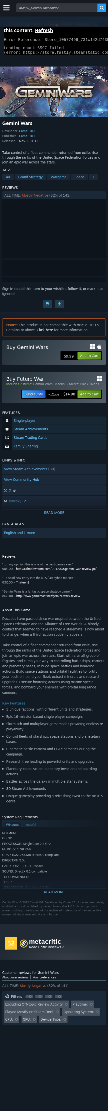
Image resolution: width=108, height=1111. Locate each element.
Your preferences (44, 980)
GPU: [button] (27, 1022)
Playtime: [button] (80, 1007)
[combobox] (57, 8)
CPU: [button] (9, 1022)
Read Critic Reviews (45, 950)
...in (6, 567)
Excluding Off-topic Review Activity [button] (34, 1007)
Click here (45, 333)
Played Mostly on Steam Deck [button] (29, 1015)
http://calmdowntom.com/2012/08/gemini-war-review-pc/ (56, 572)
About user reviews (15, 980)
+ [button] (93, 180)
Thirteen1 (22, 585)
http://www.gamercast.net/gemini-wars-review (48, 599)
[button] (54, 198)
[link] (62, 397)
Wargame (58, 180)
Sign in (7, 291)
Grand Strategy (30, 180)
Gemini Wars (42, 387)
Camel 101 (27, 134)
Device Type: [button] (50, 1022)
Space (79, 180)
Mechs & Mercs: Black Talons (76, 387)
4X (8, 180)
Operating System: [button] (79, 1015)
